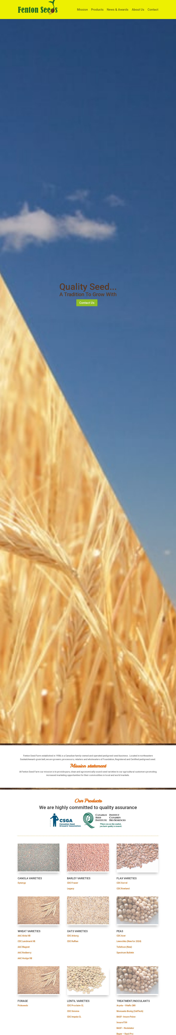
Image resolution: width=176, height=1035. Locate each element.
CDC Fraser (72, 883)
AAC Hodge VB (25, 958)
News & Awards (117, 9)
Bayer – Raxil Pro (125, 1034)
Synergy (22, 883)
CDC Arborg (73, 936)
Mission (82, 9)
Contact (153, 9)
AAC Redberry (24, 952)
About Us (138, 9)
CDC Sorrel (122, 883)
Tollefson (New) (124, 947)
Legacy (70, 888)
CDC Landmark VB (26, 941)
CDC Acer (121, 936)
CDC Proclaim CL (75, 1005)
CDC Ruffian (72, 941)
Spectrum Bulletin (125, 952)
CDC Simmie (73, 1011)
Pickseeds (23, 1005)
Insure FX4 (122, 1022)
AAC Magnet (23, 947)
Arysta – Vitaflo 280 (126, 1005)
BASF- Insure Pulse (126, 1017)
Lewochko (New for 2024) (129, 941)
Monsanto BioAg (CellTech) (130, 1011)
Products (97, 9)
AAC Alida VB (24, 936)
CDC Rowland (123, 888)
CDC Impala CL (74, 1017)
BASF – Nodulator (125, 1028)
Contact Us (86, 303)
